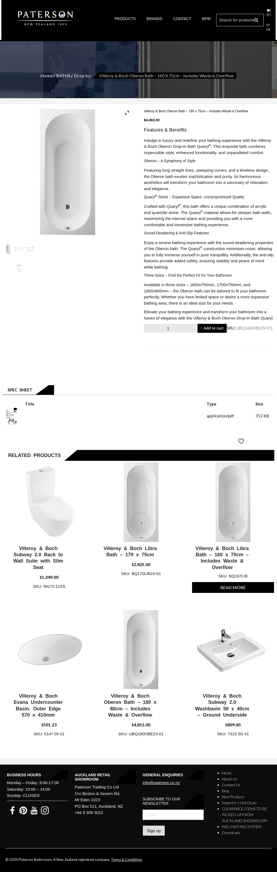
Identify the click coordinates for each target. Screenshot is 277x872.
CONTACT (182, 19)
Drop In (81, 75)
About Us (229, 779)
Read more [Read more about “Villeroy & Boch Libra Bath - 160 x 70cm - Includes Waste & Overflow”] (233, 587)
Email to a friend (164, 355)
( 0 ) (268, 12)
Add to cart (213, 328)
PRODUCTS (125, 19)
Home (47, 75)
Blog (225, 790)
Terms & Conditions (126, 859)
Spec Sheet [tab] (18, 389)
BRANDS (154, 19)
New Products (233, 796)
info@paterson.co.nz (161, 782)
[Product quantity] (170, 328)
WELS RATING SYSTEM (241, 826)
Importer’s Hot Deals (239, 802)
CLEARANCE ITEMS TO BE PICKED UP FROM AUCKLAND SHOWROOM (244, 814)
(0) (268, 27)
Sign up (154, 830)
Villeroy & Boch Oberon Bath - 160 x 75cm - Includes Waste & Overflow (89, 415)
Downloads (231, 832)
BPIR (206, 19)
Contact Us (231, 784)
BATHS (63, 75)
